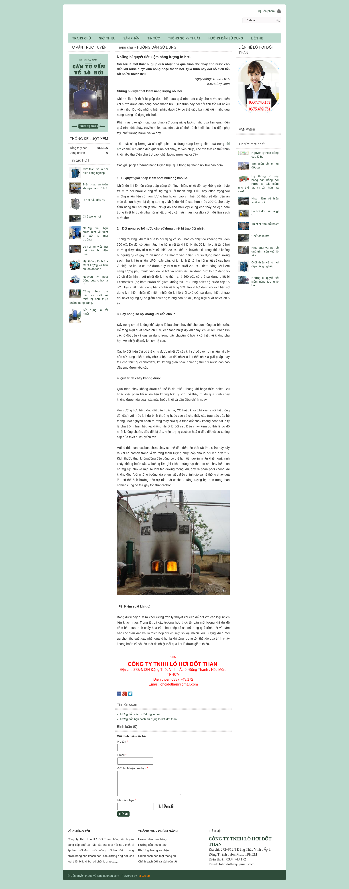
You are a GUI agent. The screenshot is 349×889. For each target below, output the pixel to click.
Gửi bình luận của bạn (132, 768)
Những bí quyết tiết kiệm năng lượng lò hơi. (265, 281)
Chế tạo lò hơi (261, 236)
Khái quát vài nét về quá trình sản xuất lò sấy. (265, 251)
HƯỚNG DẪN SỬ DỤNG (225, 38)
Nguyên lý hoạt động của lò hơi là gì (95, 280)
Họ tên (122, 741)
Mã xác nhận (126, 800)
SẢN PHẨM (131, 38)
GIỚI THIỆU (107, 38)
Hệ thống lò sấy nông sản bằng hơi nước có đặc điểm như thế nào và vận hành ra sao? (258, 184)
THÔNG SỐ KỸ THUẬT (184, 38)
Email (121, 755)
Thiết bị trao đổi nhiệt (265, 224)
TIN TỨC (154, 38)
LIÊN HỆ (257, 38)
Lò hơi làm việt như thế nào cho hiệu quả (95, 250)
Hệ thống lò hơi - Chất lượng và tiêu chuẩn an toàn (95, 265)
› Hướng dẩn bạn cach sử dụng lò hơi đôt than (147, 719)
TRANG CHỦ (81, 38)
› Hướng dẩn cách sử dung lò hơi (138, 714)
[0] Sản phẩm (266, 11)
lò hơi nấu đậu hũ (94, 199)
